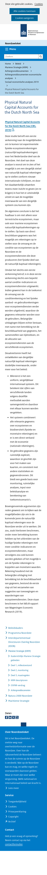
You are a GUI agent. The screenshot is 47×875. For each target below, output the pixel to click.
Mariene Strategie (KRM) (19, 651)
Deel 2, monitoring (19, 670)
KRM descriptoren (19, 680)
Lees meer (13, 788)
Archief (12, 821)
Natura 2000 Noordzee (20, 695)
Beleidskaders (15, 627)
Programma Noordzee (19, 632)
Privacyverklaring (17, 811)
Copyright (13, 816)
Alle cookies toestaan (25, 11)
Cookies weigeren (24, 18)
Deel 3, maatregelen (20, 675)
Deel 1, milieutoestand (21, 665)
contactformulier (14, 844)
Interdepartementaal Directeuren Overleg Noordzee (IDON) (24, 642)
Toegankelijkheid (17, 801)
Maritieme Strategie (18, 700)
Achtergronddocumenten (20, 690)
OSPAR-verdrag (18, 685)
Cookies (39, 4)
